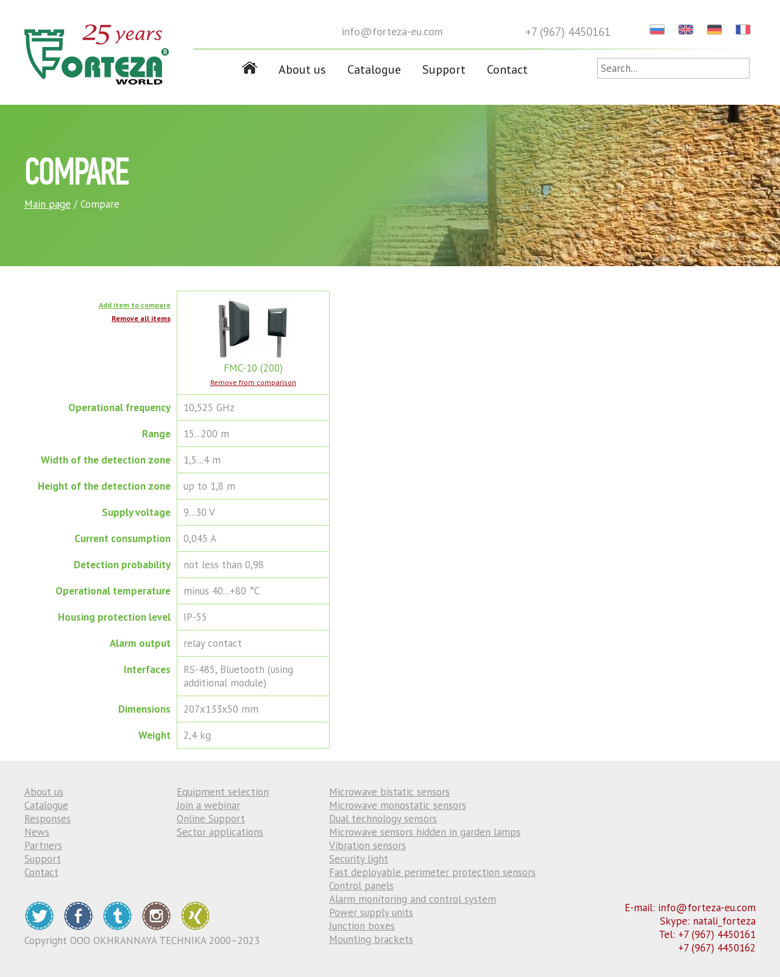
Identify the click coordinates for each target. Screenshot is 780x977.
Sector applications (220, 832)
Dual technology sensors (383, 818)
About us (302, 69)
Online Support (211, 818)
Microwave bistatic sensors (389, 792)
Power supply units (371, 912)
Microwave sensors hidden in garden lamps (424, 832)
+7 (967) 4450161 (568, 31)
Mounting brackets (371, 939)
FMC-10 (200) (253, 361)
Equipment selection (223, 792)
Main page (47, 204)
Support (444, 69)
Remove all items (141, 318)
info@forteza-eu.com (392, 31)
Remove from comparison (253, 382)
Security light (358, 859)
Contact (507, 69)
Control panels (361, 885)
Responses (47, 818)
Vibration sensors (367, 845)
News (36, 832)
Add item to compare (135, 304)
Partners (43, 845)
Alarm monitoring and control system (412, 899)
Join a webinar (208, 805)
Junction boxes (362, 926)
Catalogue (374, 69)
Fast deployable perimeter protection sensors (432, 872)
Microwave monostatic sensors (397, 805)
